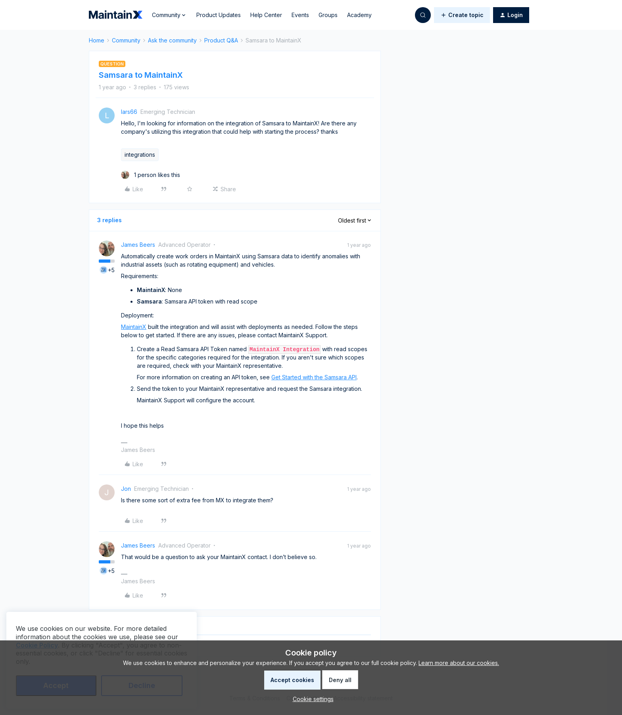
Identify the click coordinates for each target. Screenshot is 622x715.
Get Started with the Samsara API (314, 377)
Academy (359, 15)
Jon (126, 488)
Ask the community (172, 40)
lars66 (129, 111)
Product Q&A (221, 40)
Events (300, 15)
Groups (328, 15)
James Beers (138, 244)
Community (126, 40)
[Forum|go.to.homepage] (115, 15)
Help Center (266, 15)
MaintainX (133, 326)
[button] (462, 15)
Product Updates (218, 15)
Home (96, 40)
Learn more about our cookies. (459, 662)
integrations (140, 154)
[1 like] (150, 175)
